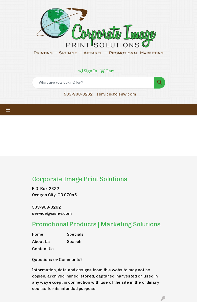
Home (37, 234)
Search (74, 241)
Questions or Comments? (57, 259)
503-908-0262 (78, 94)
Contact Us (43, 248)
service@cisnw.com (116, 94)
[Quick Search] (93, 83)
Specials (75, 234)
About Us (41, 241)
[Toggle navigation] (8, 109)
